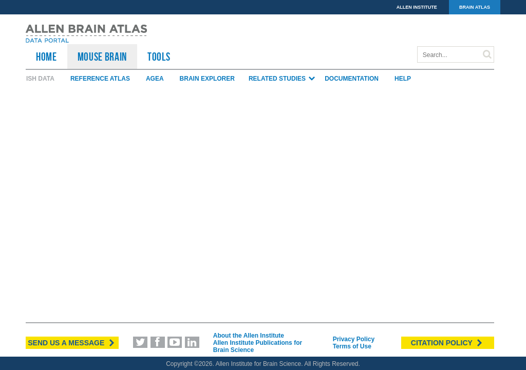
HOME (46, 56)
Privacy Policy (353, 339)
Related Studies (282, 78)
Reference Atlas (100, 78)
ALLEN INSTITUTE (417, 7)
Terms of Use (352, 346)
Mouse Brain (102, 56)
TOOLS (158, 56)
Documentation (352, 78)
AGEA (155, 78)
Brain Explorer (207, 78)
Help (402, 78)
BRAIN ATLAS (474, 7)
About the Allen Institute (248, 335)
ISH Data (40, 78)
